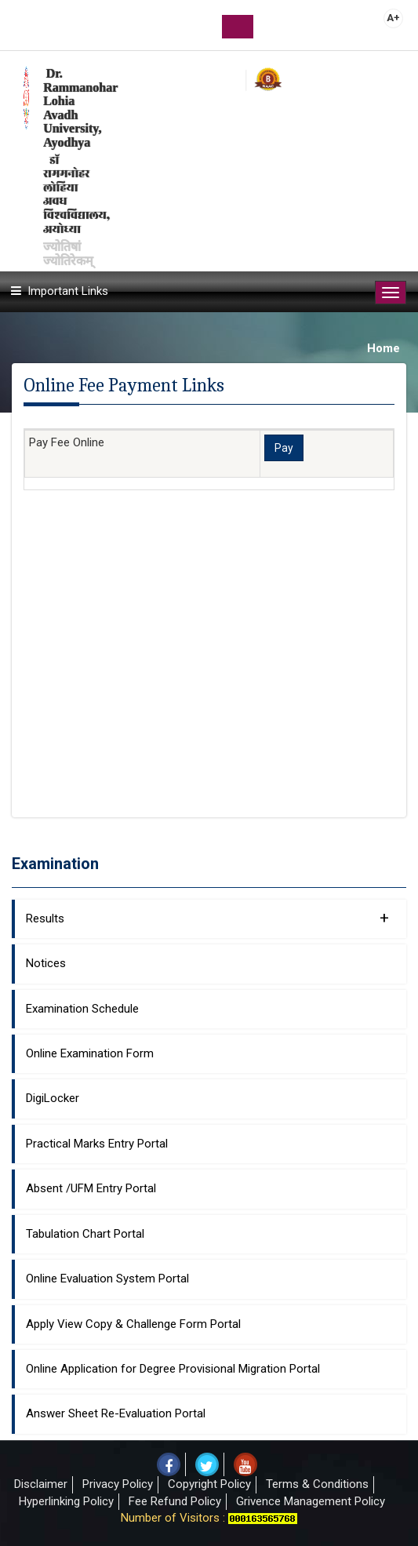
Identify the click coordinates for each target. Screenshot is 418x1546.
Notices (46, 963)
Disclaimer (40, 1484)
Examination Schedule (82, 1009)
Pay (283, 448)
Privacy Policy (117, 1484)
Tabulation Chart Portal (85, 1234)
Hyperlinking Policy (66, 1501)
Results (207, 917)
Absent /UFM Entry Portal (91, 1188)
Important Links (67, 291)
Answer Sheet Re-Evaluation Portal (115, 1413)
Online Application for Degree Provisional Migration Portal (173, 1369)
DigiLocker (52, 1098)
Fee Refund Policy (175, 1501)
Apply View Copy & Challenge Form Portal (133, 1324)
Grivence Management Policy (310, 1501)
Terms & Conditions (317, 1484)
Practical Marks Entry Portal (97, 1144)
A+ (393, 18)
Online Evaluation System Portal (107, 1278)
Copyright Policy (209, 1484)
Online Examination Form (90, 1053)
